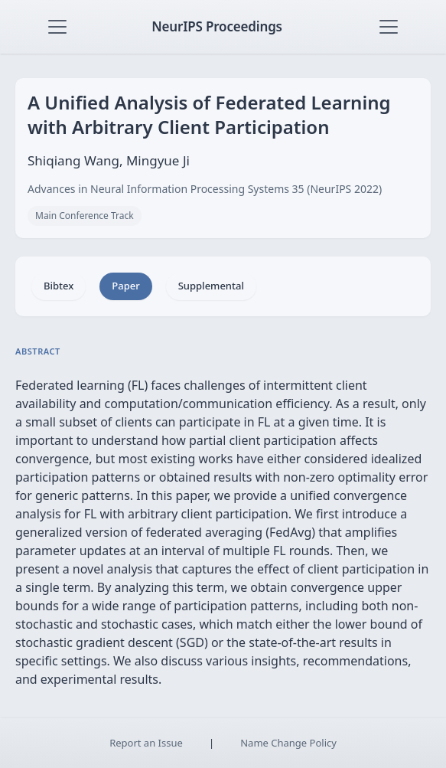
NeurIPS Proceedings (216, 26)
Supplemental (211, 285)
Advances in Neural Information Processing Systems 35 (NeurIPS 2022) (205, 188)
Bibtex (58, 285)
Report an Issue (146, 743)
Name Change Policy (288, 743)
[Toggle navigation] (57, 26)
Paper (125, 285)
